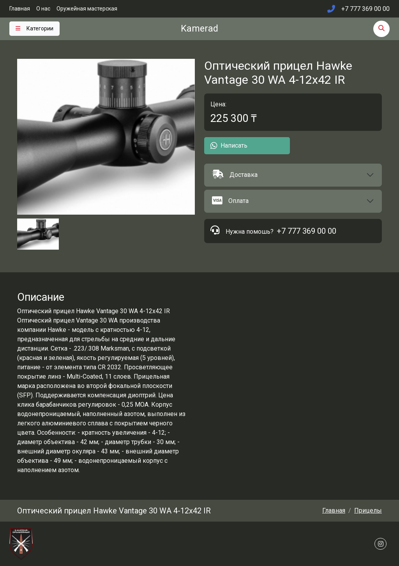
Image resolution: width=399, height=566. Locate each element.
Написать (228, 146)
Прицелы (368, 510)
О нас (43, 8)
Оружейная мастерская (86, 8)
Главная (19, 8)
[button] (293, 175)
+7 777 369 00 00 (306, 231)
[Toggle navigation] (34, 28)
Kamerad (199, 28)
